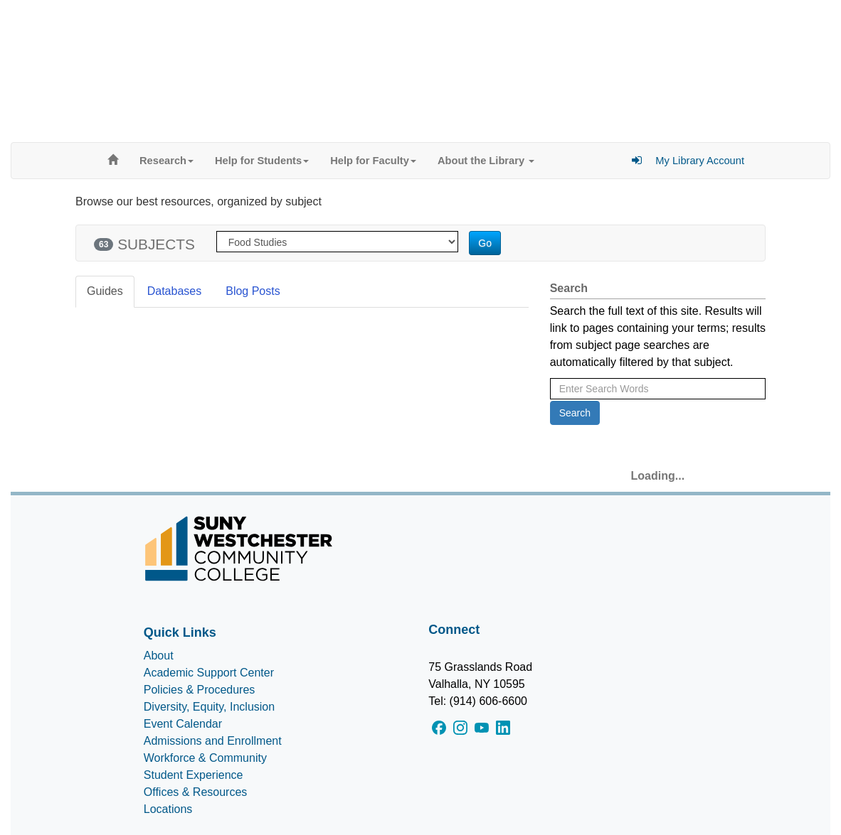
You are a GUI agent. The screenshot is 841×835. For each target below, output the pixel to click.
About (159, 656)
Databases (174, 291)
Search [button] (575, 413)
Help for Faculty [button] (373, 160)
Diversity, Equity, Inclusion (209, 707)
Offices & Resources (196, 792)
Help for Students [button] (262, 160)
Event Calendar (183, 724)
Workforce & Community (205, 758)
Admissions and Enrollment (213, 741)
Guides (105, 291)
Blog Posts (253, 291)
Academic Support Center (209, 673)
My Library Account (699, 160)
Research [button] (166, 160)
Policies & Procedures (199, 690)
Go (485, 243)
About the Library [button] (486, 160)
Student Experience (193, 775)
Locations (168, 809)
